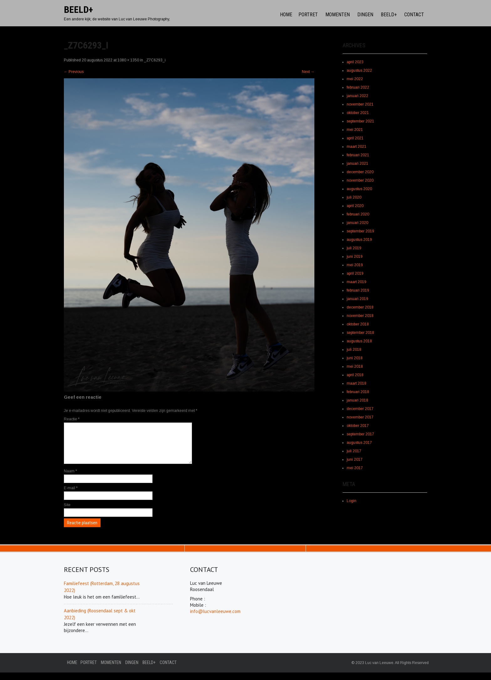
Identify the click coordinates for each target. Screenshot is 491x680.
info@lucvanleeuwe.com (215, 619)
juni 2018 (355, 358)
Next (308, 72)
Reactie (72, 419)
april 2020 (355, 206)
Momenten (337, 15)
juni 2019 (355, 256)
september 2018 (360, 332)
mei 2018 (355, 366)
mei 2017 (355, 468)
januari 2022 (357, 96)
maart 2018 (356, 383)
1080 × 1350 (128, 60)
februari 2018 (358, 392)
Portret (308, 15)
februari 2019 (358, 290)
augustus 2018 (359, 341)
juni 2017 (355, 459)
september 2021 (360, 121)
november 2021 (360, 104)
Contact (414, 15)
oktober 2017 (358, 425)
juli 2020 (354, 197)
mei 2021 (355, 129)
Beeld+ (389, 15)
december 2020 (360, 172)
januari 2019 (357, 299)
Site (67, 512)
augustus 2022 (359, 70)
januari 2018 (357, 400)
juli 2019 (354, 248)
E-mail (71, 495)
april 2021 (355, 138)
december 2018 (360, 307)
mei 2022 (355, 79)
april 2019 (355, 273)
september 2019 (360, 231)
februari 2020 (358, 214)
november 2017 (360, 417)
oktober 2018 (358, 324)
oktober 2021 (358, 113)
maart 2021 (356, 146)
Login (351, 501)
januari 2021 (357, 163)
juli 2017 (354, 451)
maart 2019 (356, 282)
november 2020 (360, 180)
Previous (74, 72)
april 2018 (355, 375)
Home (286, 15)
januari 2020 (357, 223)
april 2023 (355, 62)
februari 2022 (358, 87)
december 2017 (360, 409)
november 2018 (360, 316)
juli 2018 (354, 349)
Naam (70, 478)
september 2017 (360, 434)
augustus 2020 (359, 189)
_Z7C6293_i (155, 60)
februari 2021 (358, 155)
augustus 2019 (359, 239)
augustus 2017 (359, 442)
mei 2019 (355, 265)
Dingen (365, 15)
